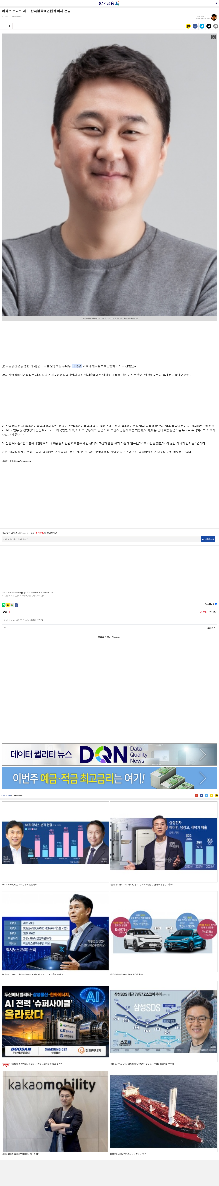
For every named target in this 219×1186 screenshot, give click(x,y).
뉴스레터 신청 (208, 539)
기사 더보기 (18, 699)
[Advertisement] (109, 341)
